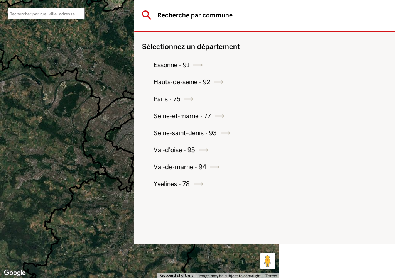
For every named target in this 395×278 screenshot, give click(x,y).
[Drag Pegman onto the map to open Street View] (267, 261)
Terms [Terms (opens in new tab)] (271, 275)
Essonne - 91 (316, 65)
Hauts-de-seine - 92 (327, 82)
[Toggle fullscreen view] (267, 11)
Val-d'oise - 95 (319, 150)
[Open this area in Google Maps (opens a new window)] (14, 273)
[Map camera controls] (267, 233)
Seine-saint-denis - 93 (330, 133)
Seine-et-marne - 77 (327, 116)
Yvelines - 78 (317, 184)
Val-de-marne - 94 (325, 167)
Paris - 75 (312, 99)
